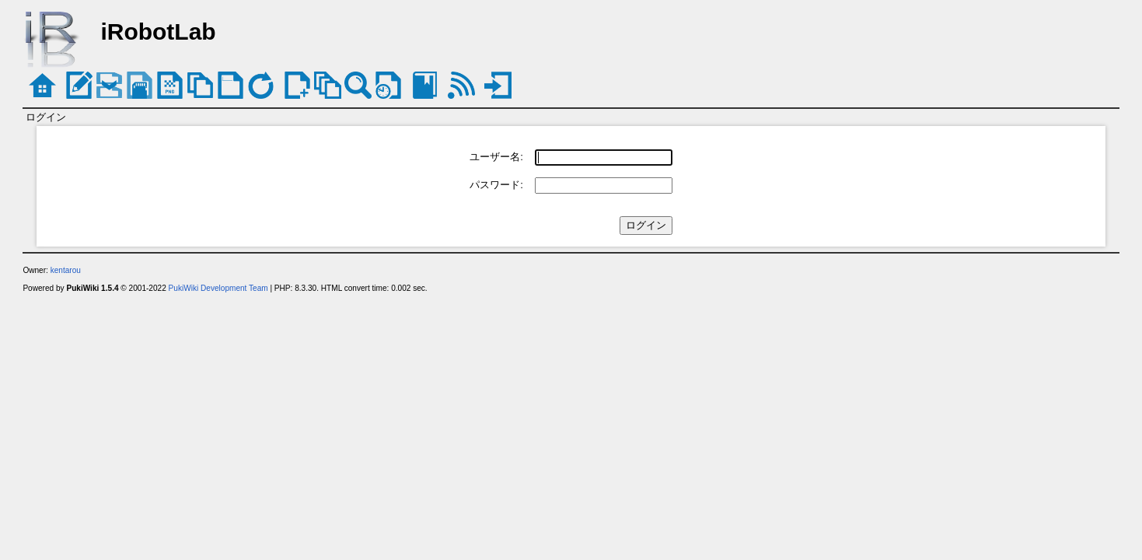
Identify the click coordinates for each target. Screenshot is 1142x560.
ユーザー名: (496, 157)
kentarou (66, 270)
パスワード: (496, 185)
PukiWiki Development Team (218, 288)
